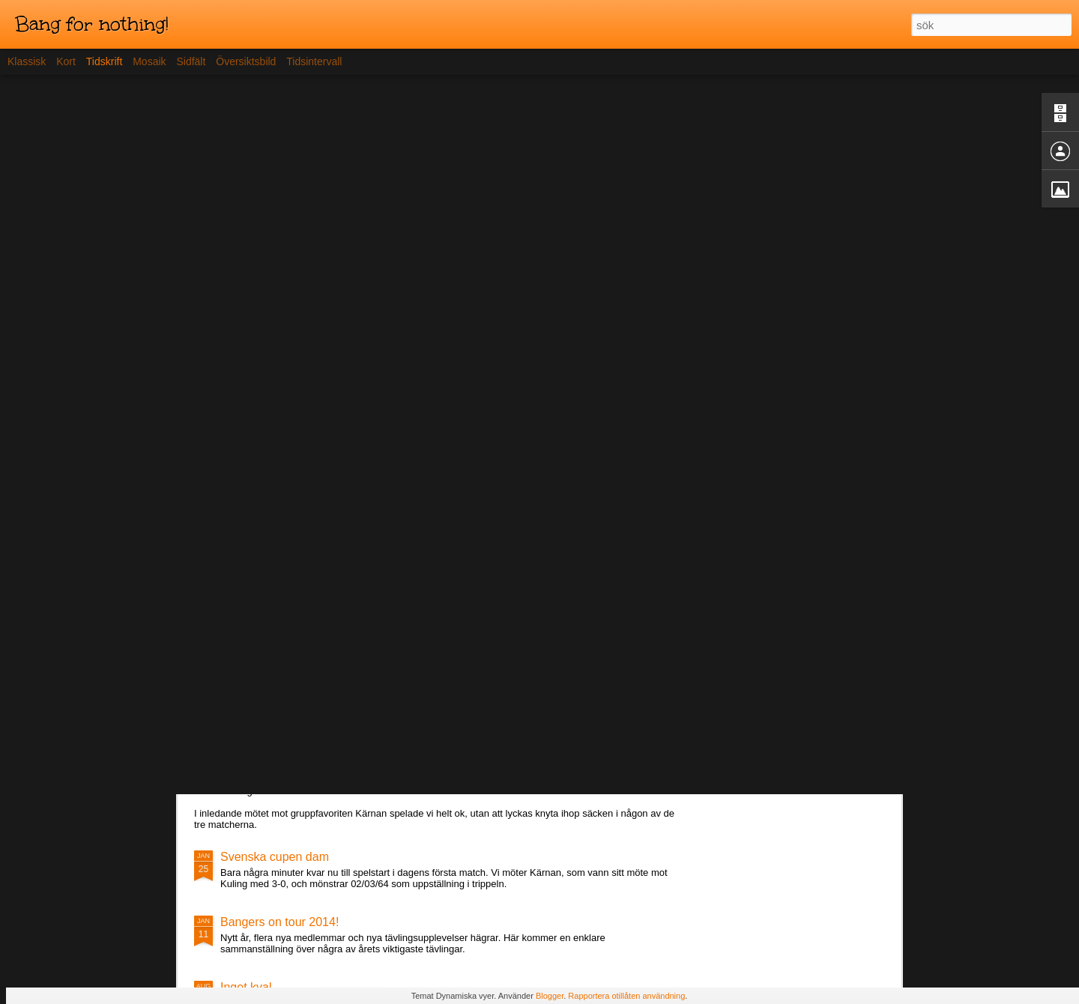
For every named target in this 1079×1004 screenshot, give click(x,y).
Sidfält (190, 61)
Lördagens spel (261, 763)
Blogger (549, 995)
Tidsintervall (314, 61)
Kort (66, 61)
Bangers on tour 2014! (279, 922)
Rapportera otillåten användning (626, 995)
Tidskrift (104, 61)
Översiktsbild (246, 61)
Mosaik (149, 61)
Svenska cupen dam (274, 856)
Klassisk (26, 61)
